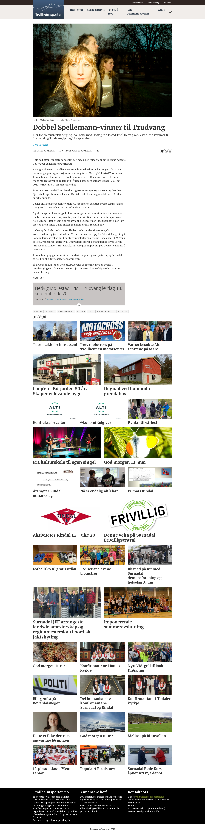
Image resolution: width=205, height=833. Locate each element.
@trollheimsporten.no (152, 796)
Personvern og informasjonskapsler (52, 820)
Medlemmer (137, 2)
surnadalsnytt (105, 311)
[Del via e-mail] (170, 151)
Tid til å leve (113, 11)
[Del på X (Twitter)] (166, 151)
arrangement (66, 311)
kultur (38, 311)
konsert (50, 311)
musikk (81, 311)
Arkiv (161, 9)
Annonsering (153, 2)
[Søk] (170, 12)
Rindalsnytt (76, 9)
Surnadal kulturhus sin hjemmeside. (65, 299)
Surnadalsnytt (96, 9)
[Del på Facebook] (162, 151)
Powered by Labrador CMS (102, 829)
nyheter (122, 311)
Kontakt (167, 2)
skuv (90, 311)
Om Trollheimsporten (138, 11)
